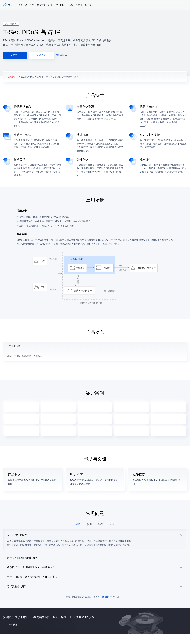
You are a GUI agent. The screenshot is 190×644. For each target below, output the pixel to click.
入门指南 (24, 627)
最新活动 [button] (22, 5)
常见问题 (86, 607)
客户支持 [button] (89, 5)
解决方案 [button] (41, 5)
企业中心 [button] (59, 5)
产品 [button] (32, 5)
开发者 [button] (79, 5)
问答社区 (105, 607)
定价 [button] (50, 5)
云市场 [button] (69, 5)
